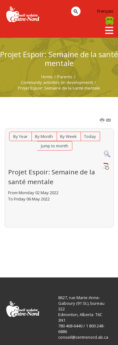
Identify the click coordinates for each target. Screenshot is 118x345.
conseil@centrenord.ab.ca (83, 337)
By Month (44, 136)
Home (47, 76)
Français (105, 11)
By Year (20, 136)
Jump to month (54, 146)
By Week (68, 136)
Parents (64, 76)
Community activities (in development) (57, 82)
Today (90, 136)
